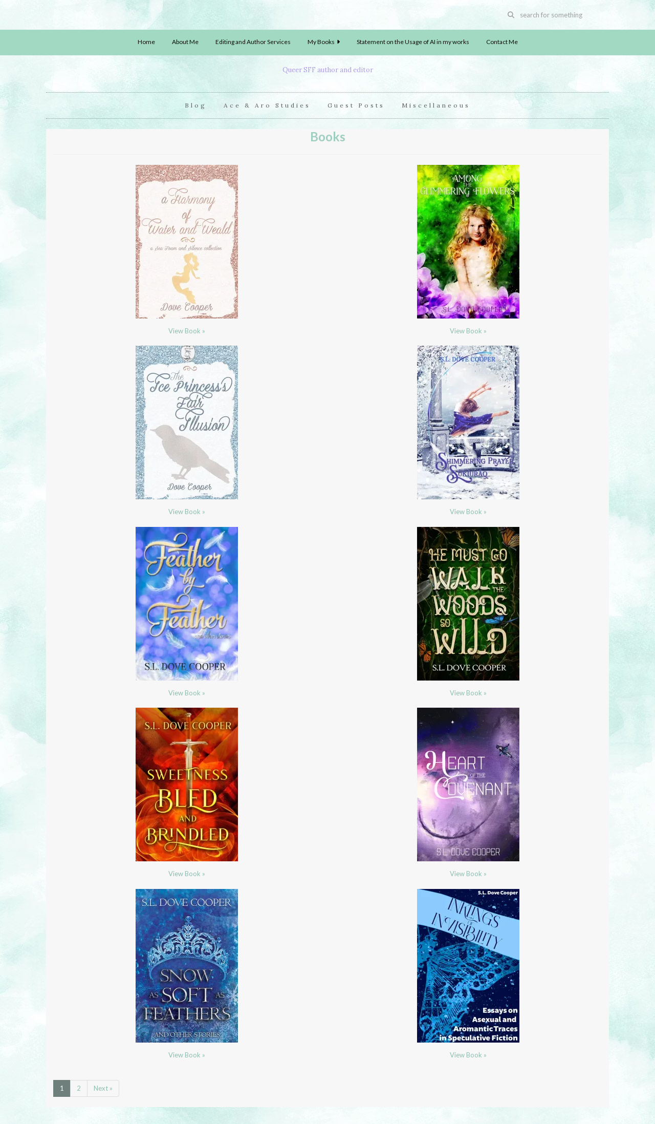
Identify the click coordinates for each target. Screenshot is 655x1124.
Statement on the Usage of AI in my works (413, 42)
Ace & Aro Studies (267, 105)
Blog (196, 105)
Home (146, 42)
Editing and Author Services (253, 42)
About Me (185, 42)
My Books (324, 42)
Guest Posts (356, 105)
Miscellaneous (436, 105)
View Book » (186, 331)
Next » (103, 1088)
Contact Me (502, 42)
